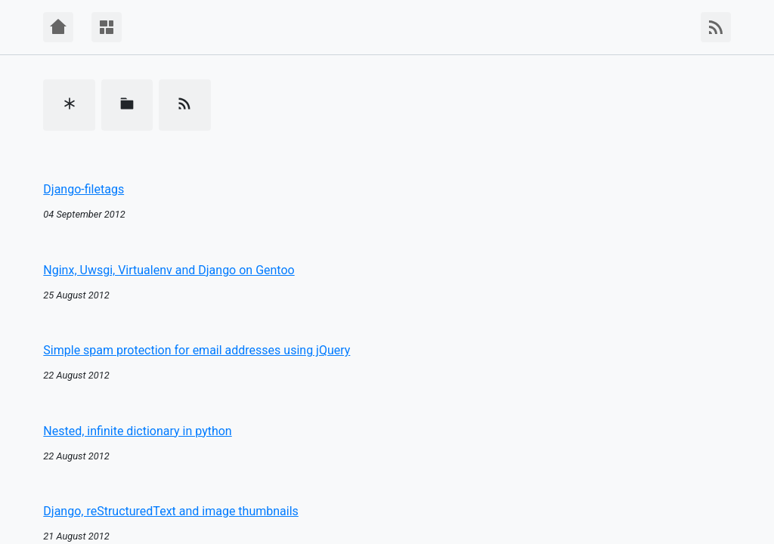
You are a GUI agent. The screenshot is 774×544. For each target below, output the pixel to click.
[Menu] (106, 27)
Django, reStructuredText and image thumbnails (171, 511)
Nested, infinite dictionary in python (137, 431)
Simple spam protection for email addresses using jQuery (196, 350)
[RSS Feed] (716, 27)
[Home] (58, 27)
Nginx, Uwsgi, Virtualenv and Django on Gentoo (168, 270)
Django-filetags (83, 189)
